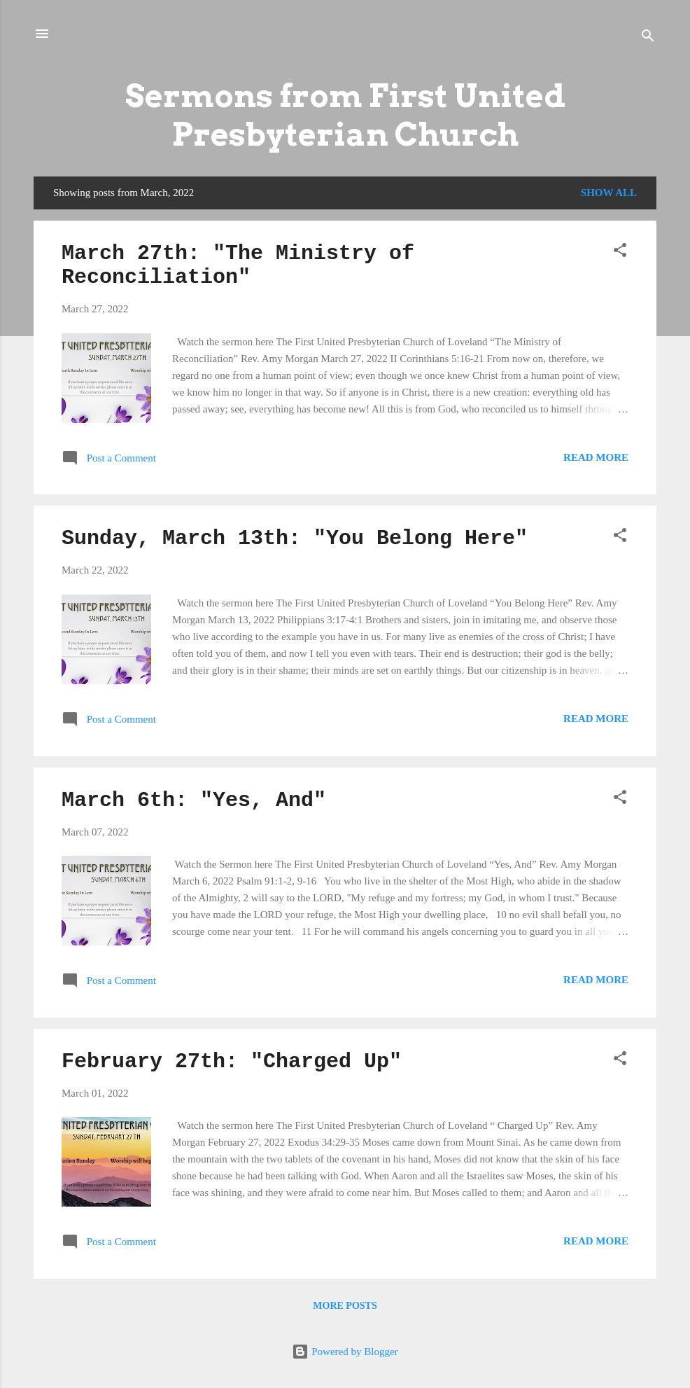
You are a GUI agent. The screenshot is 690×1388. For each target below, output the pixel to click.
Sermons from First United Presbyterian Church (345, 115)
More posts (344, 1305)
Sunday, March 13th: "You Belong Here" (295, 538)
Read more (595, 457)
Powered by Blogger (344, 1351)
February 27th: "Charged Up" (232, 1062)
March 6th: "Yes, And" (194, 800)
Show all (609, 192)
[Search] (648, 38)
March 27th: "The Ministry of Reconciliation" (238, 265)
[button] (620, 252)
